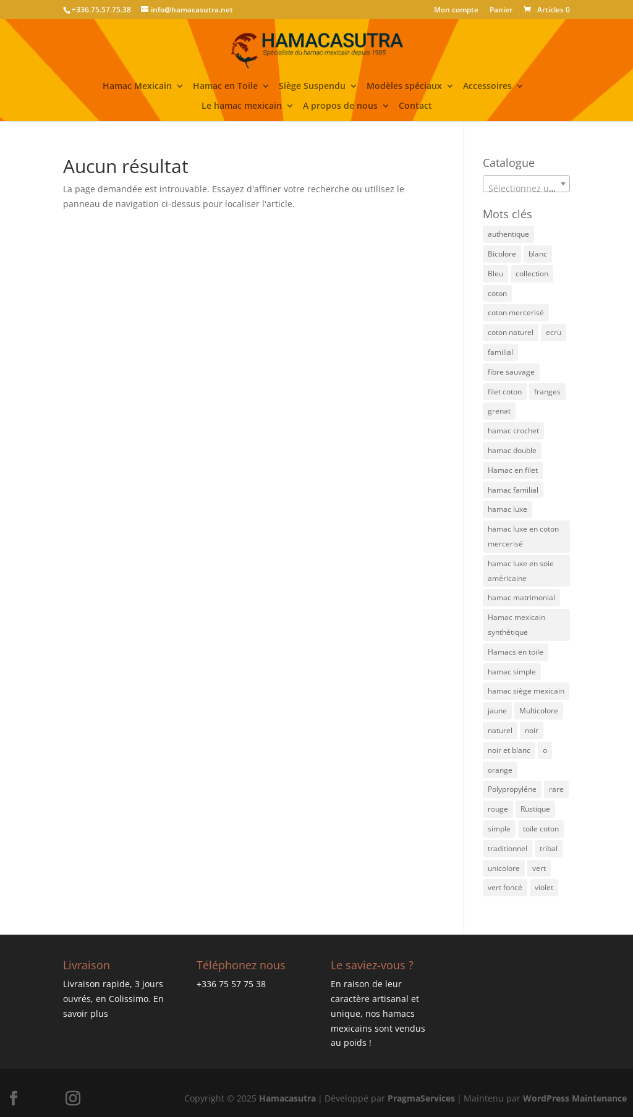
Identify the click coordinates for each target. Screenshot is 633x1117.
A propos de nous (340, 106)
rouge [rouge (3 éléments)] (498, 809)
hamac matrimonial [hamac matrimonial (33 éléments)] (521, 597)
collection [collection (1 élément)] (532, 273)
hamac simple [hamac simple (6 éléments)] (512, 671)
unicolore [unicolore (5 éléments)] (504, 868)
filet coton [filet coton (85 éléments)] (505, 391)
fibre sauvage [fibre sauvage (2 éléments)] (511, 372)
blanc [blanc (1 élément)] (538, 253)
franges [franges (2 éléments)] (547, 391)
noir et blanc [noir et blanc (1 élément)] (509, 750)
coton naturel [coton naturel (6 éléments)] (510, 332)
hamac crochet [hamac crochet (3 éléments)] (513, 430)
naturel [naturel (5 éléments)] (500, 730)
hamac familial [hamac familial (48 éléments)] (513, 490)
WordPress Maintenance (575, 1098)
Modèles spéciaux (404, 86)
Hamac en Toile (225, 86)
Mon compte (456, 10)
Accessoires (487, 86)
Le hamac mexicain (242, 106)
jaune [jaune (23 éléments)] (497, 710)
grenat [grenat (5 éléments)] (499, 411)
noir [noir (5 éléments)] (531, 730)
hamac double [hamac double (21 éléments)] (512, 450)
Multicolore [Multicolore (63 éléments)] (538, 710)
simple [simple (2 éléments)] (499, 828)
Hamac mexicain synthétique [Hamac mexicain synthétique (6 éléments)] (516, 624)
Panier (501, 10)
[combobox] (526, 183)
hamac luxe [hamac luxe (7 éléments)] (507, 509)
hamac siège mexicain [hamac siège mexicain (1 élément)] (526, 691)
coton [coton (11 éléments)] (497, 293)
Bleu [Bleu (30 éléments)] (495, 273)
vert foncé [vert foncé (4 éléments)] (505, 887)
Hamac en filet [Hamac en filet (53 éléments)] (513, 470)
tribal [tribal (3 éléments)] (549, 848)
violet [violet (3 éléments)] (544, 887)
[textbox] (526, 189)
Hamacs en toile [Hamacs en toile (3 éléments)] (515, 652)
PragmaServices (421, 1098)
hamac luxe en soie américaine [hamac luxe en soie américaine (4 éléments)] (521, 571)
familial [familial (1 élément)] (500, 352)
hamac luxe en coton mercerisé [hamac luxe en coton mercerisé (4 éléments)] (523, 536)
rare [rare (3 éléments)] (556, 789)
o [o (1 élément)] (545, 750)
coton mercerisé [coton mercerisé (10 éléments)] (516, 312)
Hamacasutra (287, 1098)
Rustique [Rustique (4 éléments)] (535, 809)
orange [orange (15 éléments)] (500, 770)
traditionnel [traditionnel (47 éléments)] (507, 848)
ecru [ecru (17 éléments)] (553, 332)
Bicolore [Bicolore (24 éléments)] (502, 253)
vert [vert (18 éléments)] (539, 868)
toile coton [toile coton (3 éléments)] (541, 828)
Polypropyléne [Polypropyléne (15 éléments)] (512, 789)
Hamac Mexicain (137, 86)
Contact (415, 106)
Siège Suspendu (312, 86)
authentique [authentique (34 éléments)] (508, 234)
